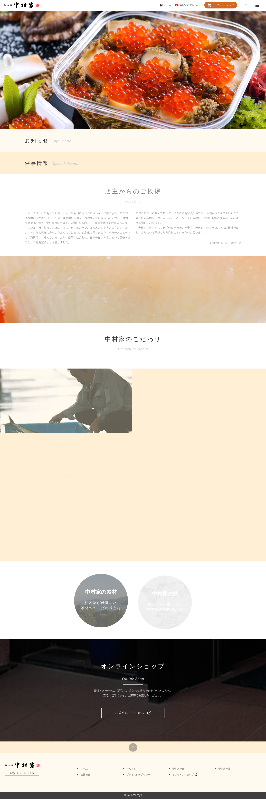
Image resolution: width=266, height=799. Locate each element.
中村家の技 (224, 768)
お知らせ (131, 768)
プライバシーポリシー (138, 774)
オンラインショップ (221, 5)
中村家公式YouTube (187, 5)
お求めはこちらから (133, 713)
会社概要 (85, 774)
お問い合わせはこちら (22, 773)
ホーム (165, 5)
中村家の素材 (179, 768)
